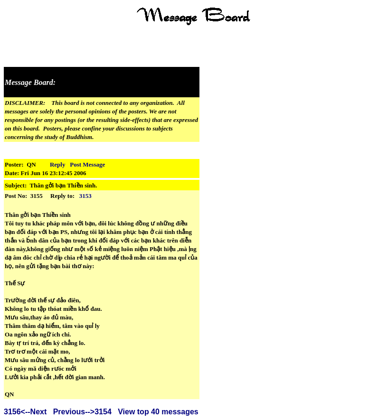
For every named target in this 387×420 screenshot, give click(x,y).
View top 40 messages (158, 412)
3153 (85, 195)
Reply (58, 164)
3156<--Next (25, 412)
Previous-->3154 (82, 412)
